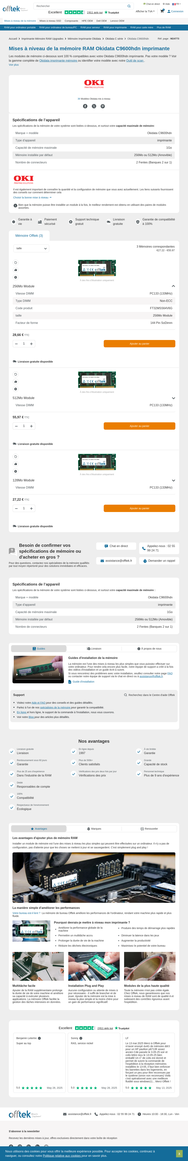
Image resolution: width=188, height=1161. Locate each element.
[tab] (38, 648)
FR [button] (176, 4)
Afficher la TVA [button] (144, 11)
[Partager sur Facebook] (85, 106)
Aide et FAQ (39, 702)
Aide (166, 4)
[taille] (21, 248)
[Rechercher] (129, 6)
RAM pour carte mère (141, 27)
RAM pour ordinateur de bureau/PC (58, 27)
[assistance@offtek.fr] (77, 1114)
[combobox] (31, 248)
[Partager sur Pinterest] (103, 106)
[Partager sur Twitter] (94, 106)
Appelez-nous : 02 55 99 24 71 (158, 548)
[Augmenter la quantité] (32, 343)
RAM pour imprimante (115, 27)
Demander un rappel (159, 561)
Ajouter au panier (139, 343)
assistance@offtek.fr (116, 561)
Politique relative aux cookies (62, 1155)
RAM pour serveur (90, 27)
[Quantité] (24, 343)
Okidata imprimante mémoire (58, 60)
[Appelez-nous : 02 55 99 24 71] (114, 1114)
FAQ (170, 673)
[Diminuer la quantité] (16, 343)
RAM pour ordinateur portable (20, 27)
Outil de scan (135, 60)
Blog (32, 717)
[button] (108, 1156)
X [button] (179, 1153)
